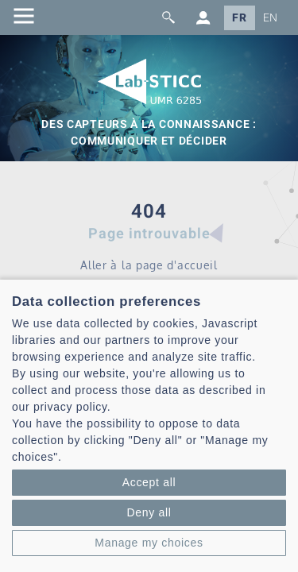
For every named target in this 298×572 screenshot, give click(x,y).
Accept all (149, 482)
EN (270, 18)
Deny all (148, 512)
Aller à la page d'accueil (149, 265)
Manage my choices (149, 542)
